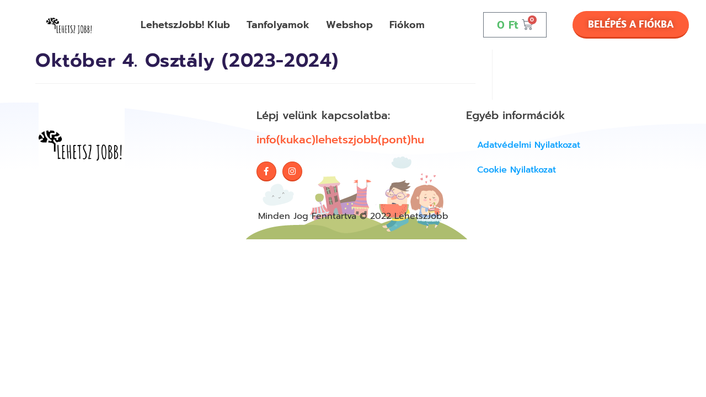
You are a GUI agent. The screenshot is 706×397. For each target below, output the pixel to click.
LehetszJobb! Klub (185, 25)
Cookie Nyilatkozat (516, 169)
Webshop (349, 25)
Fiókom (407, 25)
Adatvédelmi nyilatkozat (528, 145)
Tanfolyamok (278, 25)
